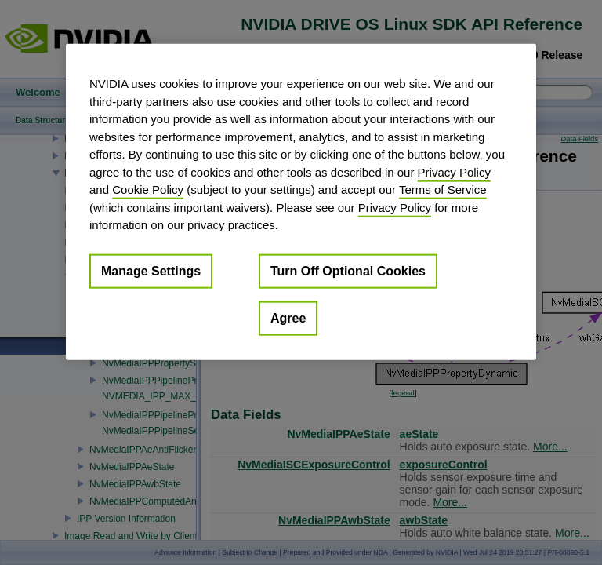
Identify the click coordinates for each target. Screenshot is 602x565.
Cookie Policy (147, 189)
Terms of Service (443, 189)
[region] (301, 202)
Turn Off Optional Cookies (348, 270)
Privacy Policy (454, 171)
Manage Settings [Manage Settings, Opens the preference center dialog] (151, 270)
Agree (288, 317)
